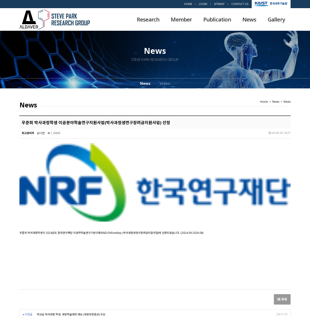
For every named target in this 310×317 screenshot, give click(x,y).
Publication (217, 19)
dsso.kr (238, 307)
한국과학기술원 (278, 3)
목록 (282, 232)
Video (165, 83)
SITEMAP (219, 4)
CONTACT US (239, 4)
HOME (188, 4)
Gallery (276, 19)
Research (148, 19)
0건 (41, 133)
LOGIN (203, 4)
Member (181, 19)
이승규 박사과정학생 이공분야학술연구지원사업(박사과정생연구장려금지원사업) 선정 (84, 257)
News (249, 19)
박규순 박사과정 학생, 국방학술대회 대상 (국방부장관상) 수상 (71, 247)
